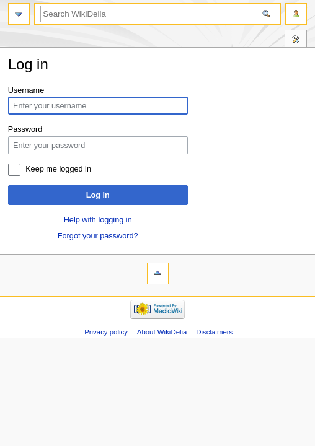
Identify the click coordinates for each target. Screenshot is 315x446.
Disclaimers (214, 332)
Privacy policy (106, 332)
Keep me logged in (58, 169)
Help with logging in (98, 220)
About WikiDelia (162, 332)
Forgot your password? (98, 236)
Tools (295, 40)
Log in (98, 195)
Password (25, 129)
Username (26, 90)
